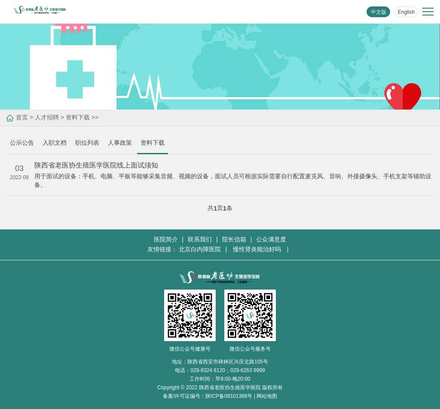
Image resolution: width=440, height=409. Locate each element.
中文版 (378, 12)
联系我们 (200, 239)
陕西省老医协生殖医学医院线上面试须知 (96, 165)
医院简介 (166, 239)
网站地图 (267, 396)
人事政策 (120, 142)
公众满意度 (271, 239)
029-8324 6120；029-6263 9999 (227, 370)
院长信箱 (234, 239)
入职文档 (55, 142)
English (406, 12)
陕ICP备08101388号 (228, 396)
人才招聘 (47, 117)
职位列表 (87, 142)
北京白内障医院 (200, 249)
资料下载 (78, 117)
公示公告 (22, 142)
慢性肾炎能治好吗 (258, 249)
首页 (22, 117)
